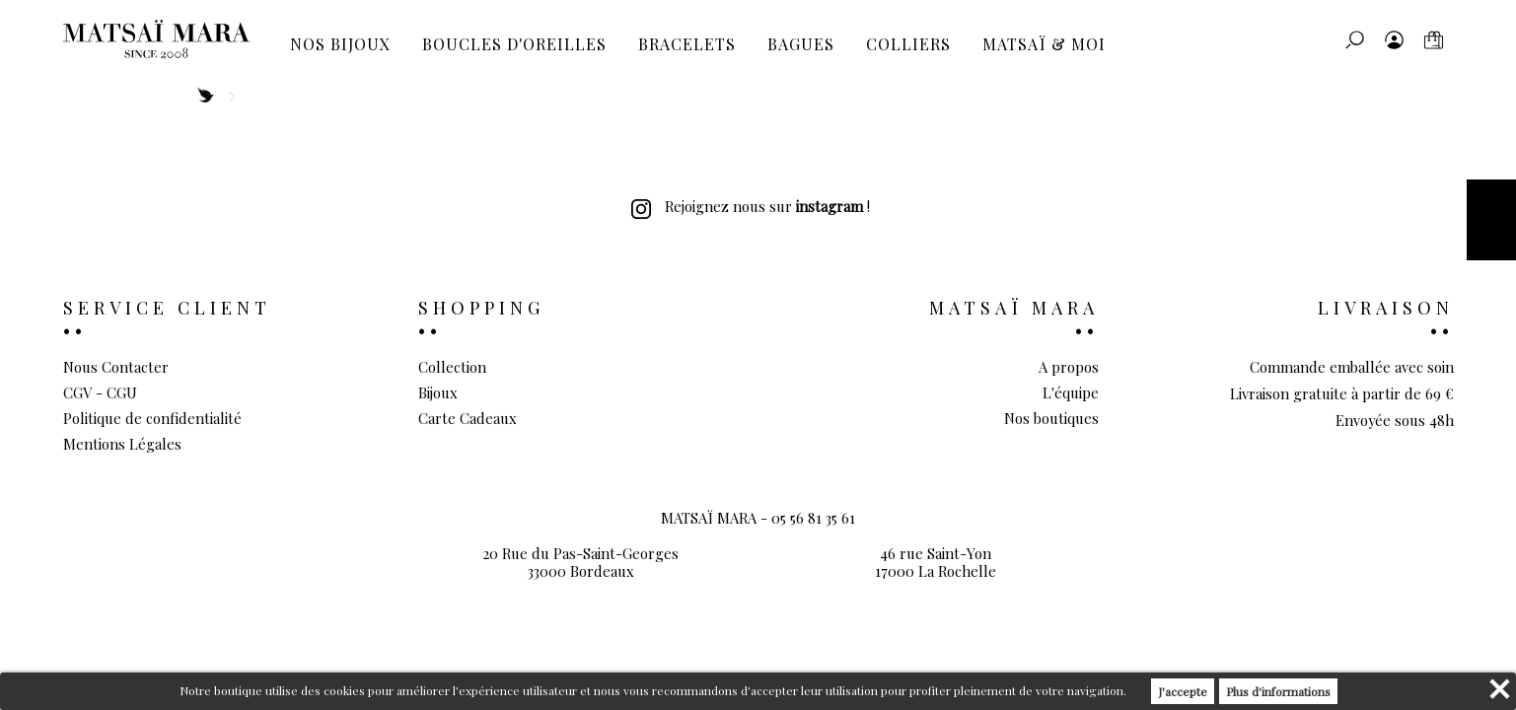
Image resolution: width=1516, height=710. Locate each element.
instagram (829, 206)
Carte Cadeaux (467, 418)
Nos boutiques (1051, 418)
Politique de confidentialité (152, 418)
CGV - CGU (100, 392)
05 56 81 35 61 (813, 518)
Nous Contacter (116, 367)
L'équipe (1071, 392)
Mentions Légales (122, 444)
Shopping (481, 308)
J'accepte (1182, 691)
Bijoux (438, 392)
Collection (452, 367)
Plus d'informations (1278, 691)
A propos (1069, 367)
